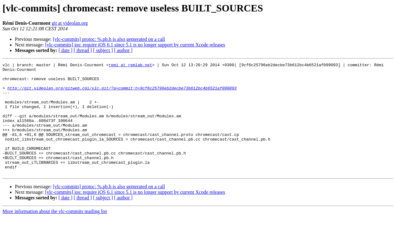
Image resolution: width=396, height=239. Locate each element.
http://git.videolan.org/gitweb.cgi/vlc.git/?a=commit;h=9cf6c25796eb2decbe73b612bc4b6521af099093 (122, 93)
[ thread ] (83, 50)
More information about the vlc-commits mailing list (54, 233)
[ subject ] (103, 50)
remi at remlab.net (130, 65)
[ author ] (123, 50)
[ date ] (65, 50)
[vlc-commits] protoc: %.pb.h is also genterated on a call (109, 39)
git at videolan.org (70, 23)
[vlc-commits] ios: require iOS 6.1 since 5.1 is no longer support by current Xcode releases (135, 44)
